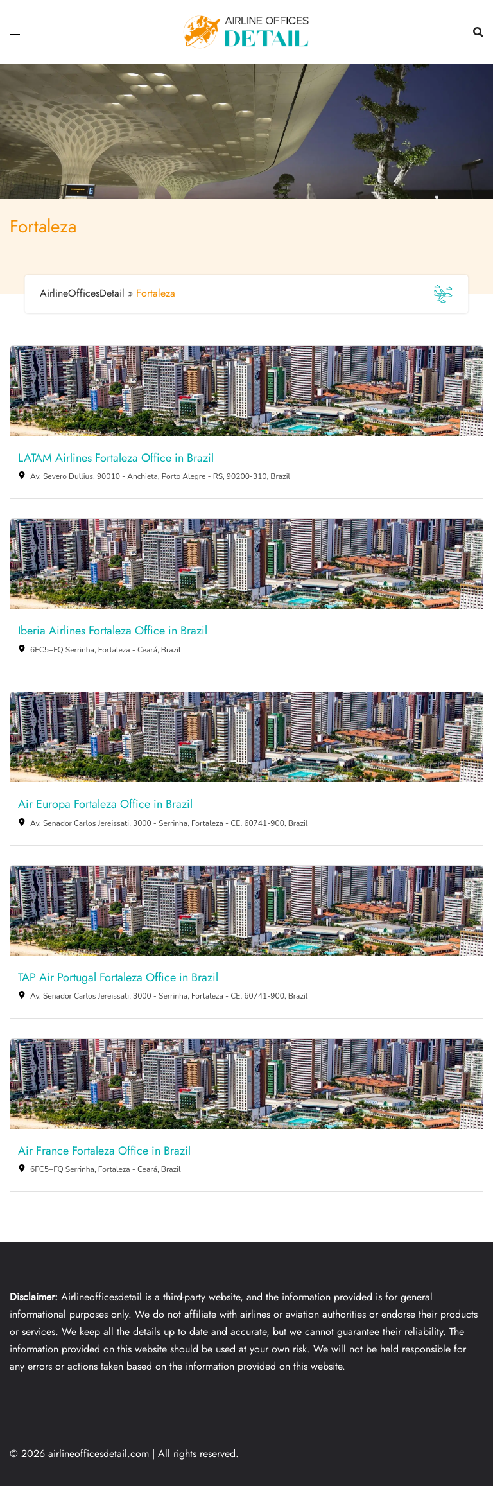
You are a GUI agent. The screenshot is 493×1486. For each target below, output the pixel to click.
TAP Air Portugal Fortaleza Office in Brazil (118, 978)
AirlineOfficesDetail (82, 293)
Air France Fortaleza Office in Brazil (104, 1151)
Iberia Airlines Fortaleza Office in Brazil (112, 631)
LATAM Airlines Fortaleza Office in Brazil (116, 458)
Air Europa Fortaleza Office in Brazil (105, 805)
